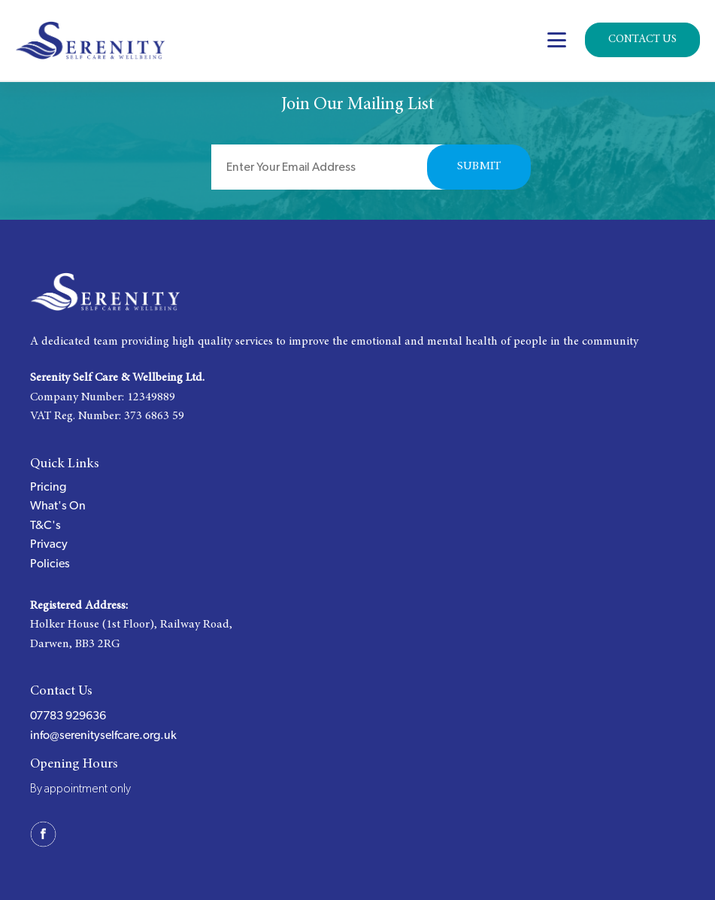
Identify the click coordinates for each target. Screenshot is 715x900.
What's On (58, 506)
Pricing (48, 487)
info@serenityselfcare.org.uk (103, 735)
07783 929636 (68, 716)
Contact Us (642, 39)
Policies (50, 564)
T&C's (45, 525)
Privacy (49, 544)
